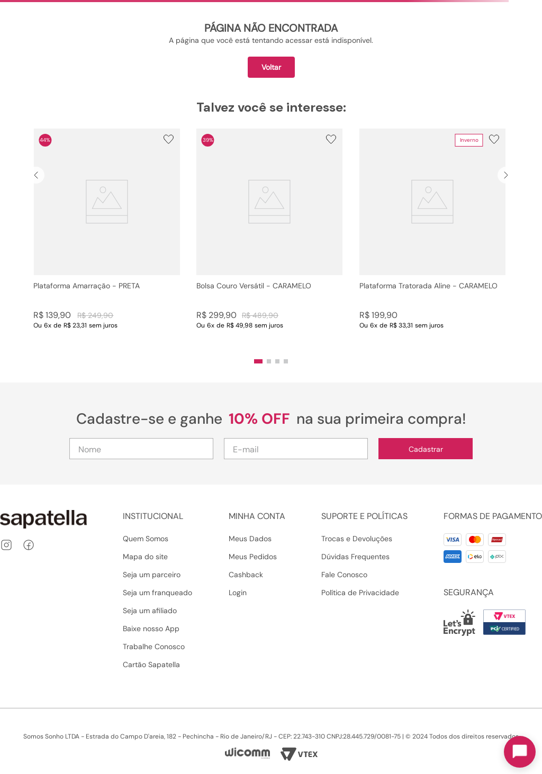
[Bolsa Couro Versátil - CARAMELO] (269, 240)
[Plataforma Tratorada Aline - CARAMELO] (432, 240)
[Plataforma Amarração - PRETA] (106, 240)
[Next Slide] (506, 175)
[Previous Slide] (36, 175)
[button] (258, 361)
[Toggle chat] (520, 752)
